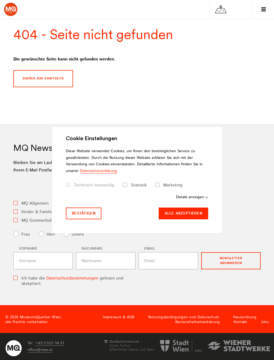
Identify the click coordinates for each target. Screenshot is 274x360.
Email (149, 248)
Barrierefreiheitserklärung (197, 322)
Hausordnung (244, 317)
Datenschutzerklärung (98, 171)
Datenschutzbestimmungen (72, 278)
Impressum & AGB (118, 317)
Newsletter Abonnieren (231, 260)
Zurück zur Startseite (43, 78)
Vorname (28, 248)
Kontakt (240, 322)
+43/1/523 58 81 (50, 343)
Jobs (265, 322)
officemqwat (40, 350)
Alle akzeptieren (183, 213)
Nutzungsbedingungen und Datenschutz (183, 317)
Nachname (92, 248)
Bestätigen (84, 213)
